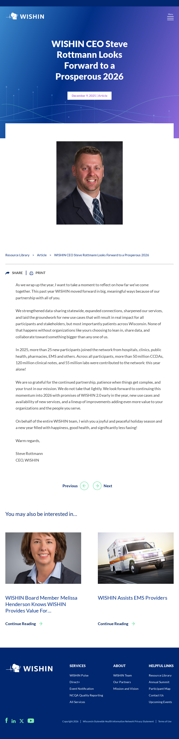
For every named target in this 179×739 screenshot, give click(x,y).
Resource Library (17, 255)
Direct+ (75, 682)
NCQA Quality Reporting (86, 695)
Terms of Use (165, 721)
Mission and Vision (126, 688)
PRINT (37, 273)
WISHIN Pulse (79, 675)
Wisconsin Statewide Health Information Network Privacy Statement (118, 721)
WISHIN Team (122, 675)
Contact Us (156, 695)
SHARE (14, 273)
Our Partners (122, 682)
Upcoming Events (160, 702)
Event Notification (82, 688)
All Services (77, 702)
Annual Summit (159, 682)
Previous (75, 485)
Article (42, 255)
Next (102, 485)
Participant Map (159, 688)
